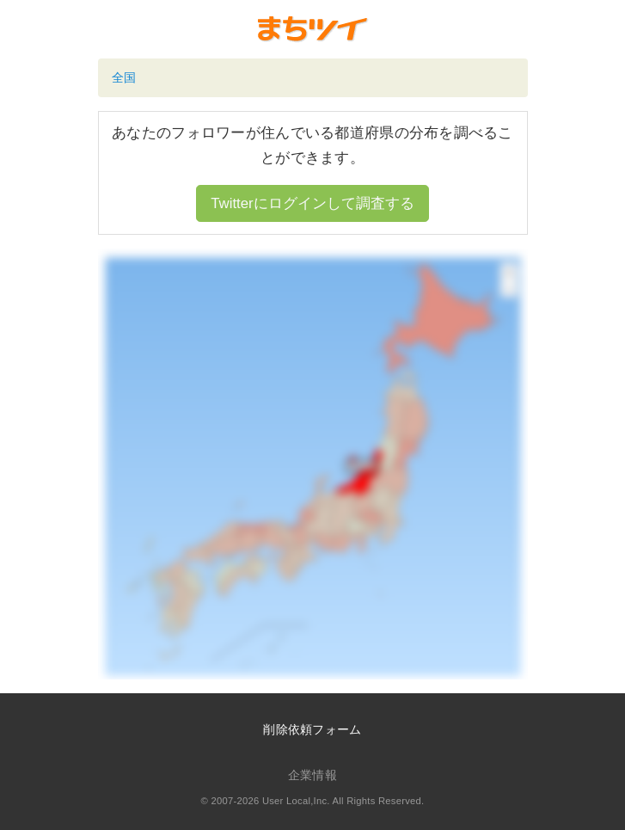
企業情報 (312, 775)
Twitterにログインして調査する (312, 203)
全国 (124, 77)
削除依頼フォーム (312, 729)
